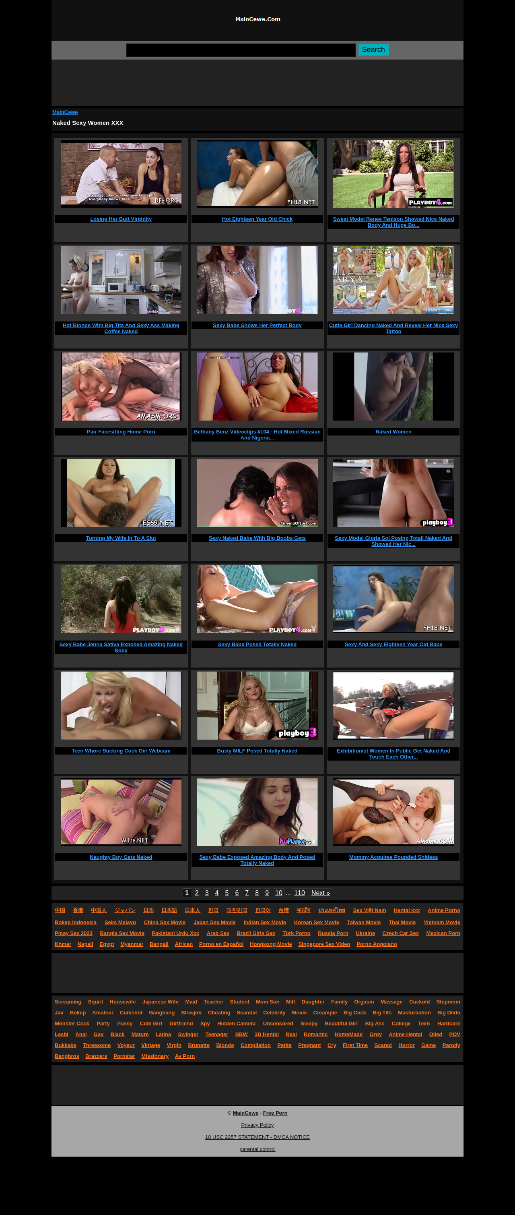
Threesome (97, 1045)
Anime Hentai (405, 1034)
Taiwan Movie (364, 922)
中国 (60, 910)
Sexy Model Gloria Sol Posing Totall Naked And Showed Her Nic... (393, 541)
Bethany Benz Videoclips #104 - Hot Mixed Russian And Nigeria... (257, 435)
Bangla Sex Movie (122, 933)
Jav (59, 1013)
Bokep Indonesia (76, 922)
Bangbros (67, 1056)
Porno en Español (221, 944)
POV (454, 1034)
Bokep (78, 1013)
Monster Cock (72, 1023)
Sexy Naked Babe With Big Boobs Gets (257, 538)
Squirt (95, 1002)
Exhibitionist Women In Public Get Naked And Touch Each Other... (393, 754)
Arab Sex (218, 933)
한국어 (263, 910)
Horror (406, 1045)
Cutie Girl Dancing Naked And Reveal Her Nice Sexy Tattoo (393, 328)
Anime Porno (444, 910)
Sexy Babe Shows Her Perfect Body (257, 325)
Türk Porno (296, 933)
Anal (81, 1034)
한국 (213, 910)
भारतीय (304, 910)
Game (428, 1045)
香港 (78, 910)
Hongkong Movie (271, 944)
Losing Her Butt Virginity (121, 219)
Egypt (106, 944)
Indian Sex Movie (265, 922)
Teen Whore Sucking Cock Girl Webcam (121, 751)
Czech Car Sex (401, 933)
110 (299, 892)
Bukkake (65, 1045)
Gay (99, 1034)
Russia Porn (333, 933)
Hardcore (448, 1023)
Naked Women (394, 432)
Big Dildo (448, 1013)
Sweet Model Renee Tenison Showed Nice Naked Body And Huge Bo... (393, 222)
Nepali (85, 944)
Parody (451, 1045)
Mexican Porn (443, 933)
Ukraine (365, 933)
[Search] (241, 50)
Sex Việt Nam (369, 910)
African (184, 944)
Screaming (68, 1002)
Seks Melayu (120, 922)
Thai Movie (402, 922)
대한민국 (237, 910)
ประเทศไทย (331, 910)
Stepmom (448, 1002)
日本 (148, 910)
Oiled (436, 1034)
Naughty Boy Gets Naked (121, 857)
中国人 (99, 910)
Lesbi (61, 1034)
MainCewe (65, 112)
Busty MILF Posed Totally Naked (257, 751)
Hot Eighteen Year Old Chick (257, 219)
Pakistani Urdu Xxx (175, 933)
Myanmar (131, 944)
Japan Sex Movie (215, 922)
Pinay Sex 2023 (74, 933)
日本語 (169, 910)
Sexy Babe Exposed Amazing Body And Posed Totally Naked (257, 860)
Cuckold (419, 1002)
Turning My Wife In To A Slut (121, 538)
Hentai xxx (407, 910)
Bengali (159, 944)
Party (103, 1023)
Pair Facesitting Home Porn (121, 432)
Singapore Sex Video (324, 944)
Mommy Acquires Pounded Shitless (393, 857)
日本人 (192, 910)
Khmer (63, 944)
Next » (320, 892)
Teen (424, 1023)
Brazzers (96, 1056)
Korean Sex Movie (316, 922)
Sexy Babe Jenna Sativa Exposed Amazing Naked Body (121, 647)
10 (278, 892)
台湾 (283, 910)
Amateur (102, 1013)
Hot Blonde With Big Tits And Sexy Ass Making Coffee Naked (121, 328)
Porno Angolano (376, 944)
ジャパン (125, 910)
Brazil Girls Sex (256, 933)
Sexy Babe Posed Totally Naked (257, 644)
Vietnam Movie (442, 922)
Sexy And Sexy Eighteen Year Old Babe (394, 644)
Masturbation (414, 1013)
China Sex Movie (164, 922)
